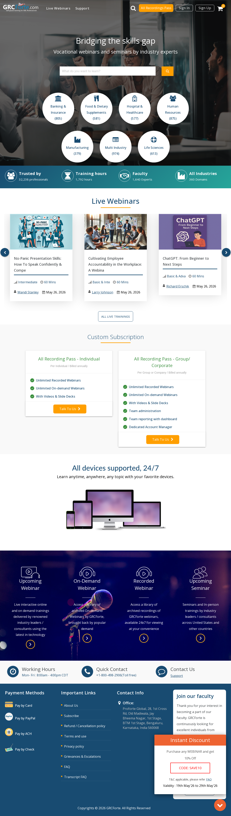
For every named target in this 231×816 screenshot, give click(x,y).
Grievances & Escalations (82, 756)
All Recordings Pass (156, 8)
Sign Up (205, 8)
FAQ (67, 767)
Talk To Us (69, 409)
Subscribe (71, 716)
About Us (71, 705)
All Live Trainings (115, 316)
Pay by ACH (23, 733)
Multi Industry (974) (115, 150)
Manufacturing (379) (77, 150)
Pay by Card (23, 705)
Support (82, 8)
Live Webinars (58, 8)
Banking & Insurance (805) (58, 112)
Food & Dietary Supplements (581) (96, 112)
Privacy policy (74, 746)
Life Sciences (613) (154, 150)
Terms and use (75, 736)
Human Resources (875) (173, 112)
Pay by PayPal (25, 718)
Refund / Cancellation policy (84, 726)
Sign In (184, 8)
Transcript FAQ (75, 777)
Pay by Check (24, 749)
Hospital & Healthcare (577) (134, 112)
